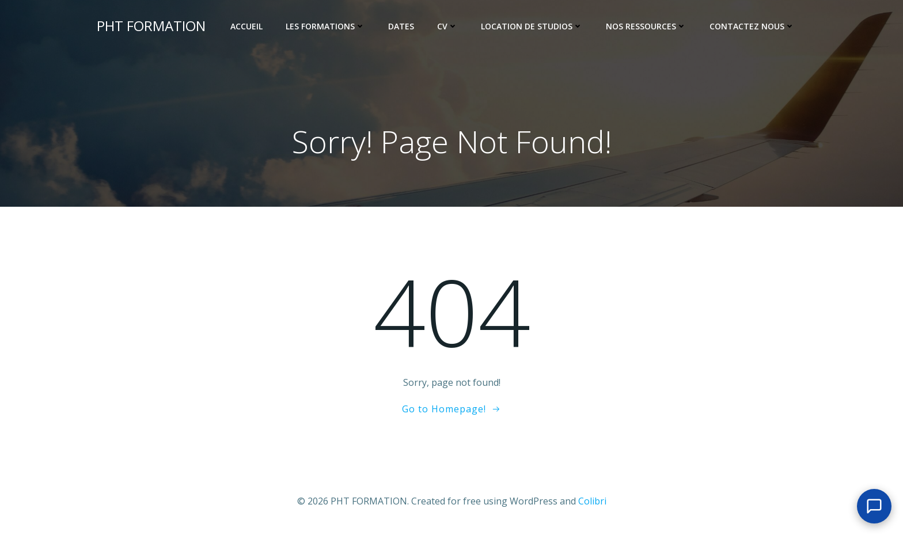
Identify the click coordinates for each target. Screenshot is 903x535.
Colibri (592, 501)
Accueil (246, 26)
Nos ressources (646, 26)
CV (447, 26)
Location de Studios (532, 26)
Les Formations (325, 26)
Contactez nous (752, 26)
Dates (401, 26)
